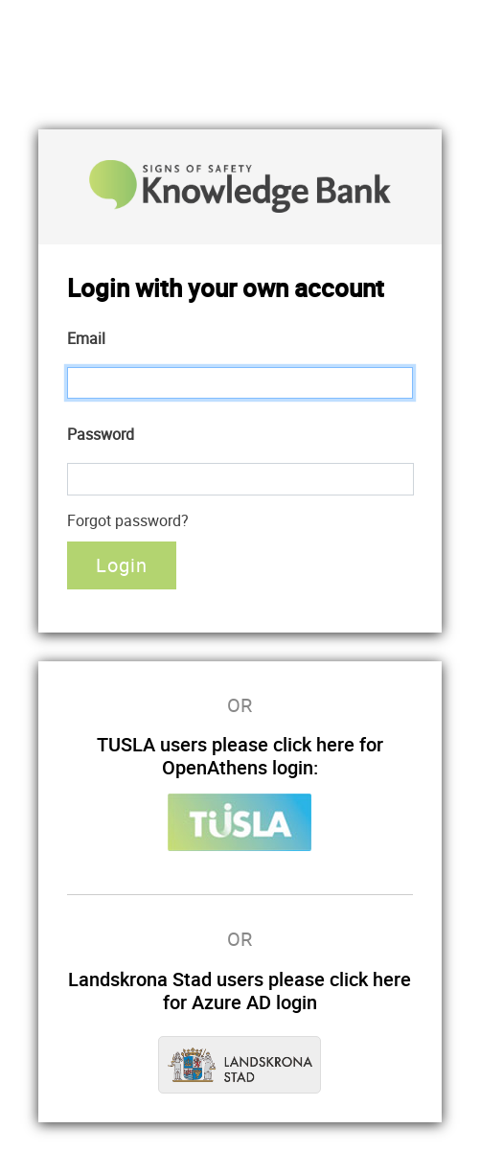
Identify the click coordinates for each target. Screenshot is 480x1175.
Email (86, 338)
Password (100, 434)
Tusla (239, 822)
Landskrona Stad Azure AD (239, 1065)
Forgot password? (128, 520)
